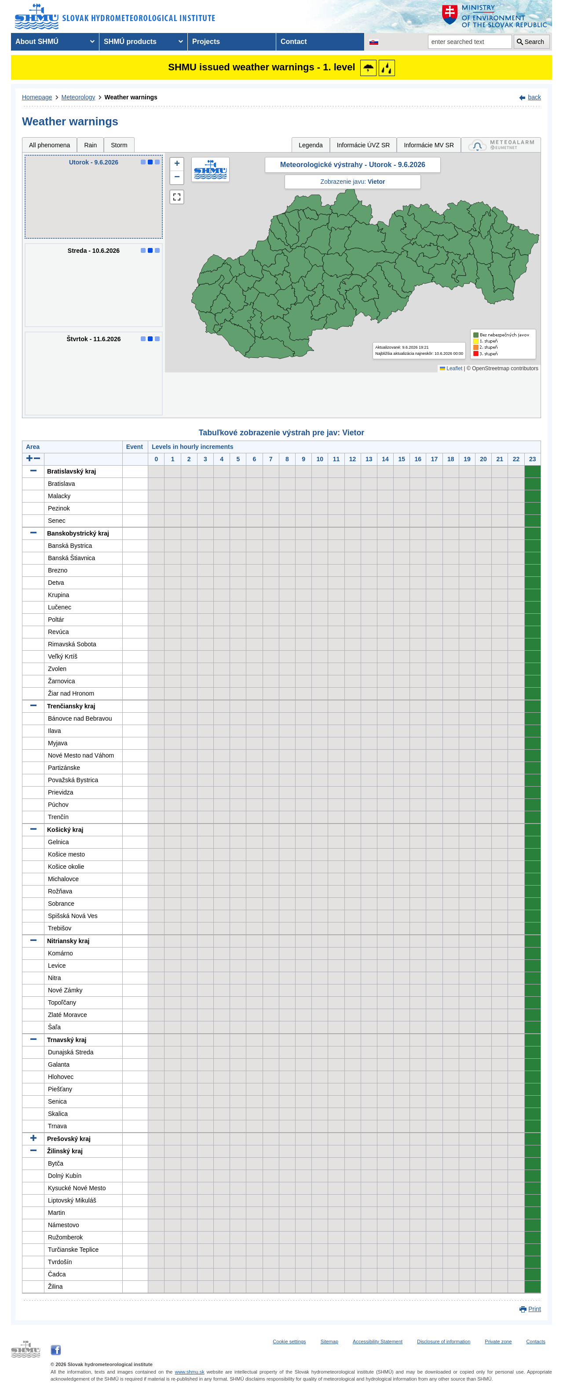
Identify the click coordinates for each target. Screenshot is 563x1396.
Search (534, 41)
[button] (176, 164)
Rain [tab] (90, 145)
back (534, 97)
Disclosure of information (443, 1341)
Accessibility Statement (377, 1341)
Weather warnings (131, 97)
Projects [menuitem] (206, 41)
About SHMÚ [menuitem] (36, 41)
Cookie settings (289, 1341)
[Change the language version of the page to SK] (374, 42)
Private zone (498, 1341)
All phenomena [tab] (49, 145)
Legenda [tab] (311, 145)
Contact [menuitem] (294, 41)
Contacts (535, 1341)
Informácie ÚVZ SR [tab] (363, 145)
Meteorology (78, 97)
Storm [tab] (119, 145)
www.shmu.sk (189, 1371)
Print (534, 1308)
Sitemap (329, 1341)
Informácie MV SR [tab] (429, 145)
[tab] (501, 145)
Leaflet (451, 368)
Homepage (37, 97)
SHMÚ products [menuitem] (130, 41)
